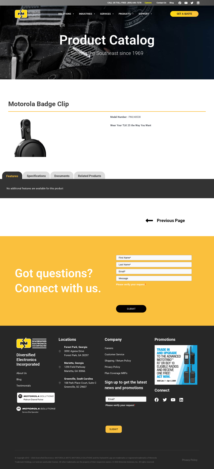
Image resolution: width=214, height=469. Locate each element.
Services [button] (107, 13)
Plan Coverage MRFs (116, 373)
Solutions (66, 13)
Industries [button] (87, 13)
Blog (172, 3)
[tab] (12, 175)
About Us (21, 373)
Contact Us (161, 3)
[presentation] (12, 175)
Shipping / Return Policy (118, 360)
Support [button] (145, 13)
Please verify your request (131, 284)
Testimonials (23, 385)
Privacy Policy (112, 366)
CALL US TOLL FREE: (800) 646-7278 (124, 3)
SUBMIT (131, 308)
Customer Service (114, 354)
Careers (148, 3)
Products (126, 13)
